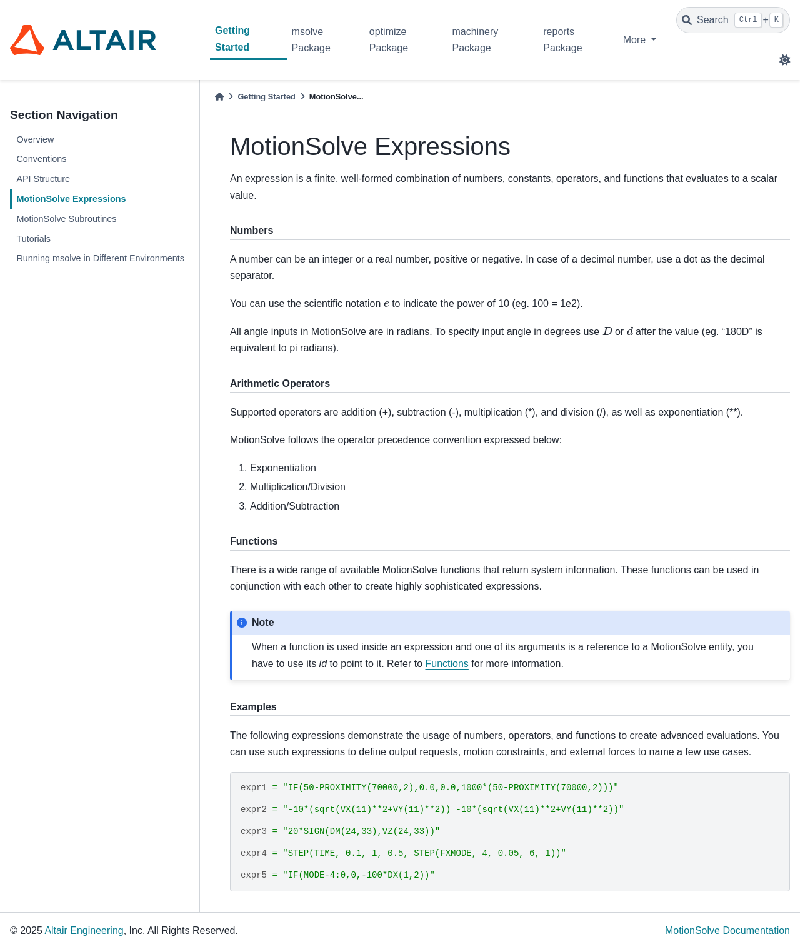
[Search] (733, 20)
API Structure (43, 179)
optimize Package (388, 39)
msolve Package (311, 39)
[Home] (219, 96)
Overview (35, 139)
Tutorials (33, 239)
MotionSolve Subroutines (66, 219)
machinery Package (475, 39)
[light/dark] (785, 60)
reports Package (562, 39)
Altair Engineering (83, 930)
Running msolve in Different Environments (100, 258)
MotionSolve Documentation (727, 930)
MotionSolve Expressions (71, 199)
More (636, 39)
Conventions (41, 159)
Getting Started (232, 38)
